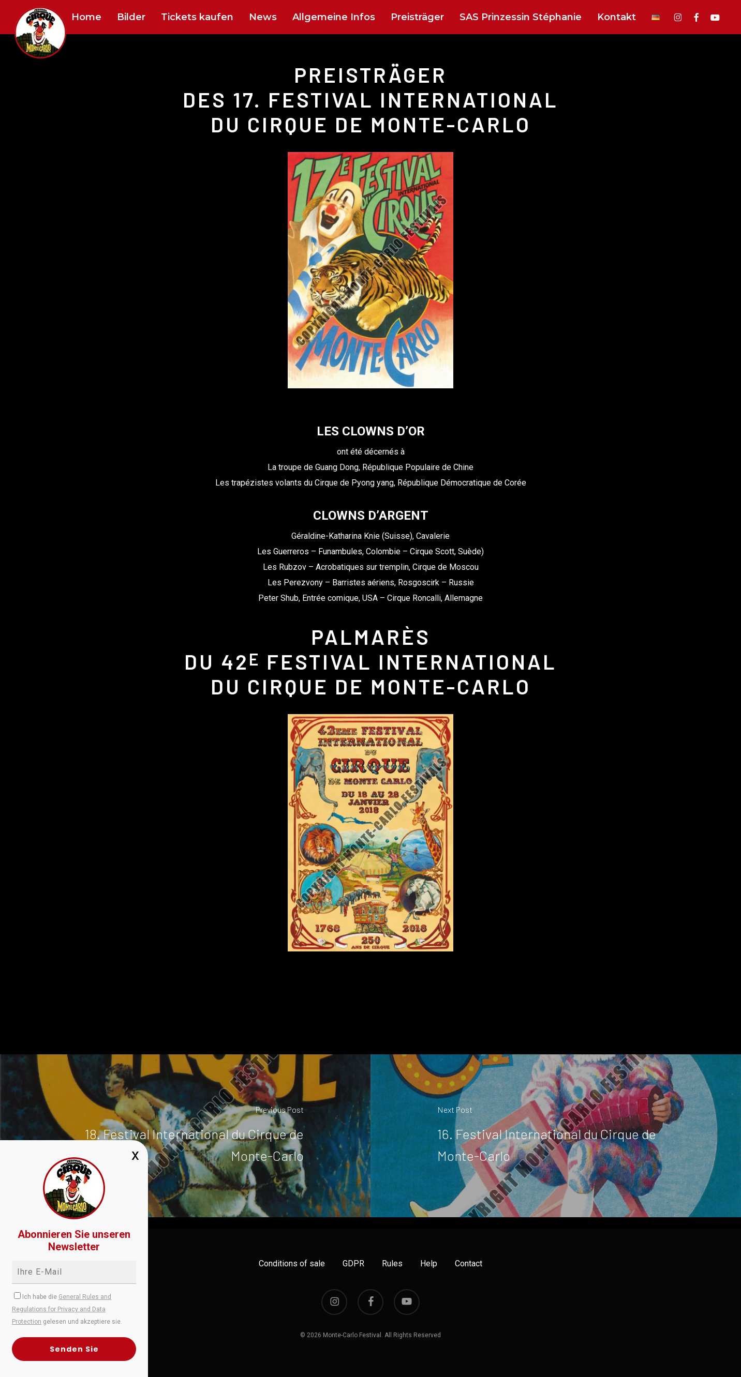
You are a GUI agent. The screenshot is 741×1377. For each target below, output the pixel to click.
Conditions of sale (292, 1263)
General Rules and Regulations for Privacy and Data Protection (61, 1309)
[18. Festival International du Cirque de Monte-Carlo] (185, 1135)
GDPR (353, 1263)
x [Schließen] (135, 1154)
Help (428, 1263)
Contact (468, 1263)
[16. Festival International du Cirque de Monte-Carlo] (556, 1135)
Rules (392, 1263)
